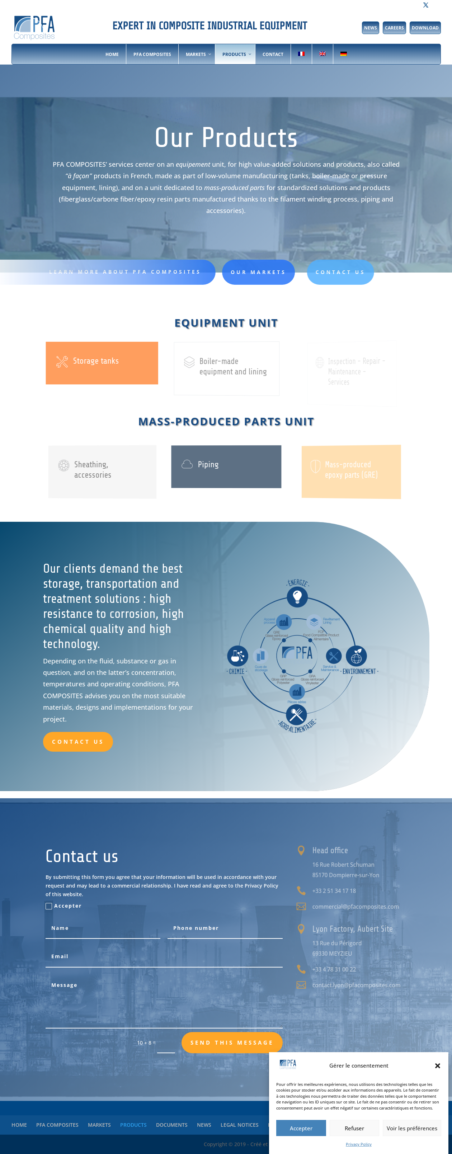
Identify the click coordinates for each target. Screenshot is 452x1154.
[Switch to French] (301, 54)
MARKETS (99, 1124)
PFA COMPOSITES (57, 1124)
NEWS (370, 28)
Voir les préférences (412, 1128)
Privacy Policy (359, 1144)
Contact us (78, 741)
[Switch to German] (343, 54)
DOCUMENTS (172, 1124)
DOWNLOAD (425, 28)
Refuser (354, 1128)
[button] (437, 1065)
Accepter (301, 1128)
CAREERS (394, 28)
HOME (19, 1124)
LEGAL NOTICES (240, 1124)
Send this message (232, 1042)
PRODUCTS (133, 1124)
